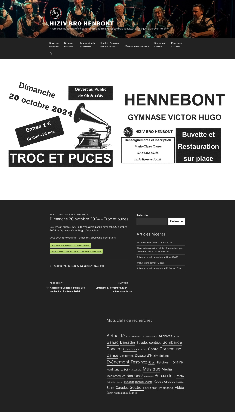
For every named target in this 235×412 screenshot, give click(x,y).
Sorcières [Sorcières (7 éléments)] (151, 387)
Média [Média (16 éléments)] (167, 369)
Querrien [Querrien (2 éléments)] (119, 382)
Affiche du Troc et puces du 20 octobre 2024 (70, 245)
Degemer (69, 44)
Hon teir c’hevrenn (109, 44)
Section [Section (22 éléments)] (137, 387)
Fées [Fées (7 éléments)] (151, 362)
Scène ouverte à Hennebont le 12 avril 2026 (157, 257)
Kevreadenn (177, 44)
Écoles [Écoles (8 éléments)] (133, 392)
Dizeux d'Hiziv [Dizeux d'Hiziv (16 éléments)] (146, 355)
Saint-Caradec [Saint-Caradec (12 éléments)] (118, 388)
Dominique (82, 215)
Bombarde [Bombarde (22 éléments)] (172, 342)
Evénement (86, 266)
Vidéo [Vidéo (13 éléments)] (179, 387)
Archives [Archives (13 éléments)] (165, 336)
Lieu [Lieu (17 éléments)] (124, 369)
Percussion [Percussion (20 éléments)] (165, 375)
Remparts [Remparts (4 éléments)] (129, 382)
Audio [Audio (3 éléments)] (176, 336)
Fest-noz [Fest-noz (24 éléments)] (139, 362)
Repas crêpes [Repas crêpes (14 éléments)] (164, 381)
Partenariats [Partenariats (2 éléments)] (148, 376)
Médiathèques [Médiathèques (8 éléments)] (116, 376)
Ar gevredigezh (87, 44)
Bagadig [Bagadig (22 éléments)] (127, 342)
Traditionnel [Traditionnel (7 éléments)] (166, 387)
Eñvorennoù (137, 46)
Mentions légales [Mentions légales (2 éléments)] (135, 370)
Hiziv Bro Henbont (82, 23)
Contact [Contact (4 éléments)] (142, 349)
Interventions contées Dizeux (151, 262)
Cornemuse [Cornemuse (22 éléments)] (170, 348)
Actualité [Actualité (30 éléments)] (116, 335)
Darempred (159, 44)
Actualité (60, 266)
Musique (99, 266)
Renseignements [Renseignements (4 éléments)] (143, 382)
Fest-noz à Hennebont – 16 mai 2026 (154, 242)
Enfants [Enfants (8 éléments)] (164, 355)
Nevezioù (54, 44)
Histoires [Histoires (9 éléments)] (162, 362)
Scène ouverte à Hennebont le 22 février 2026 (159, 268)
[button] (51, 54)
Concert (73, 266)
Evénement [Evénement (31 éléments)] (118, 362)
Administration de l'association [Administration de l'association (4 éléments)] (141, 336)
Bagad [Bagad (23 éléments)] (113, 342)
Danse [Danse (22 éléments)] (112, 355)
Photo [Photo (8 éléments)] (180, 376)
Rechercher (142, 215)
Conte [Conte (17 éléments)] (153, 349)
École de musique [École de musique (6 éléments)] (117, 392)
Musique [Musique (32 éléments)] (151, 369)
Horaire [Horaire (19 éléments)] (176, 362)
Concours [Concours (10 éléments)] (130, 349)
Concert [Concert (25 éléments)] (114, 348)
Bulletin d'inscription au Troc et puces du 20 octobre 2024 (76, 251)
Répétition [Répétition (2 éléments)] (180, 382)
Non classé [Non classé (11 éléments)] (135, 376)
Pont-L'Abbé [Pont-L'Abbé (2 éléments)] (111, 382)
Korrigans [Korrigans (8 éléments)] (113, 369)
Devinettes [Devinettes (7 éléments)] (126, 355)
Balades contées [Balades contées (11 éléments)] (148, 342)
